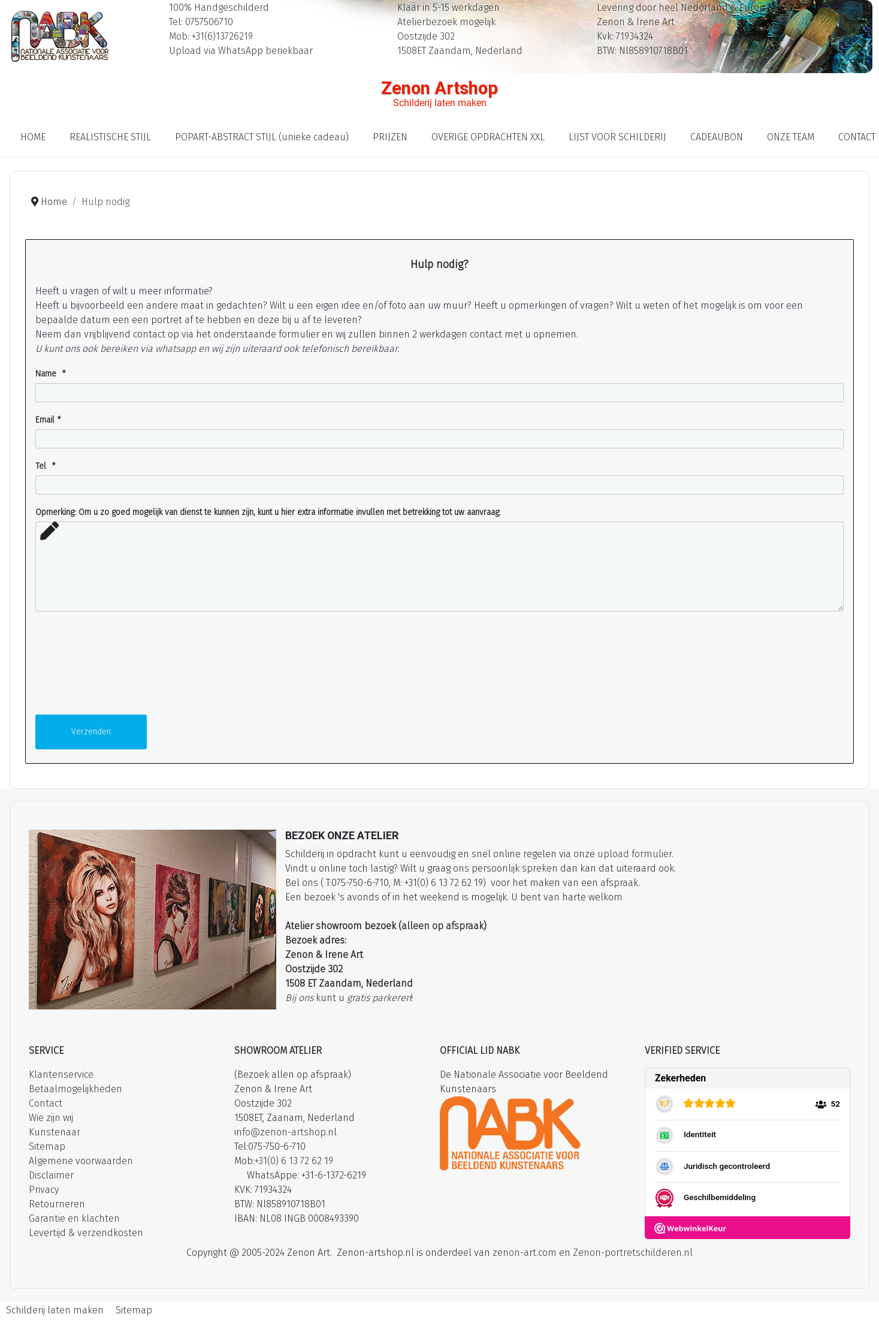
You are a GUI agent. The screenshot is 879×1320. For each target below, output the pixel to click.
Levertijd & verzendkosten (86, 1232)
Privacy (44, 1189)
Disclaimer (51, 1175)
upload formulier (634, 854)
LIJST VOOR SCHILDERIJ (617, 137)
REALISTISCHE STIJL (110, 137)
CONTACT (856, 137)
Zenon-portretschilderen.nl (633, 1252)
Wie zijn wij (51, 1117)
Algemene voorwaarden (81, 1161)
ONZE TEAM (790, 137)
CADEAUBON (716, 137)
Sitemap (47, 1146)
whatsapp (175, 348)
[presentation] (84, 667)
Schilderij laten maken (55, 1310)
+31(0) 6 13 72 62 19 (294, 1161)
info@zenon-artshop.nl (285, 1132)
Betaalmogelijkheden (75, 1089)
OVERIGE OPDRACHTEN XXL (488, 137)
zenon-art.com (525, 1252)
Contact (45, 1103)
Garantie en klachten (74, 1218)
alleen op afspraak (442, 926)
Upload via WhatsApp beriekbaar (241, 50)
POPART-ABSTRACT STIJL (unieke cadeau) (262, 137)
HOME (33, 137)
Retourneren (57, 1204)
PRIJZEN (390, 137)
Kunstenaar (54, 1132)
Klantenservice (61, 1074)
